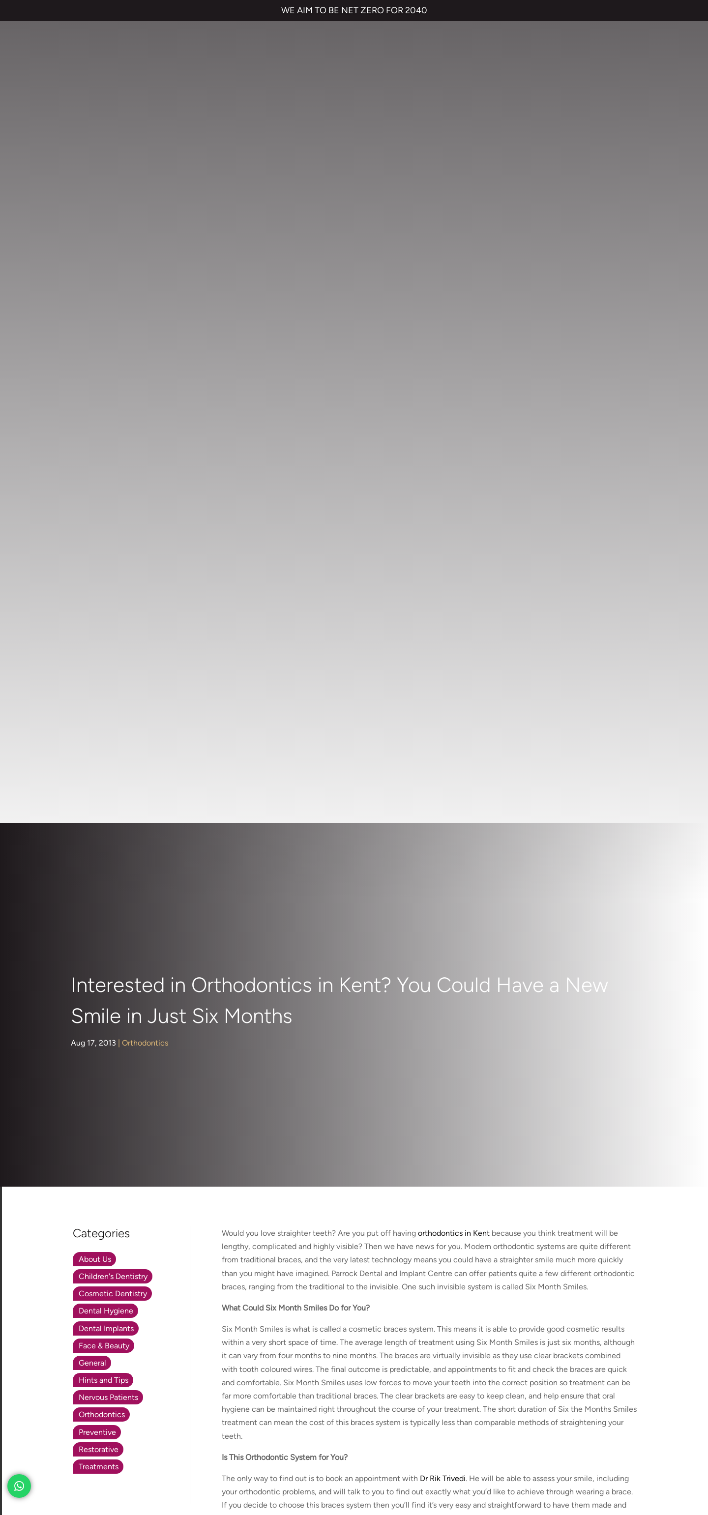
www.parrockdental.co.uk (266, 793)
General (92, 541)
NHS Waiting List (529, 1214)
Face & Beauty (104, 524)
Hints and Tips (103, 559)
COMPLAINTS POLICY (217, 1434)
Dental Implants (106, 507)
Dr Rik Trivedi (443, 657)
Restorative (98, 628)
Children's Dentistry (113, 455)
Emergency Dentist (350, 1283)
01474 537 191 (180, 1035)
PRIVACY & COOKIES (142, 1434)
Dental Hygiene (106, 490)
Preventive (97, 610)
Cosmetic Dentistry (113, 472)
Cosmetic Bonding (349, 1244)
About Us (95, 437)
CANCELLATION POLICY (297, 1434)
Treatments (98, 645)
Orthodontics (145, 222)
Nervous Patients (108, 576)
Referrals (564, 1185)
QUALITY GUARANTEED (380, 1434)
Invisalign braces (345, 1205)
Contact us (508, 1185)
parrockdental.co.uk (172, 1014)
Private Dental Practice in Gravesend (87, 1467)
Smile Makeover (344, 1264)
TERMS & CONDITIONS (64, 1434)
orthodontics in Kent (454, 412)
